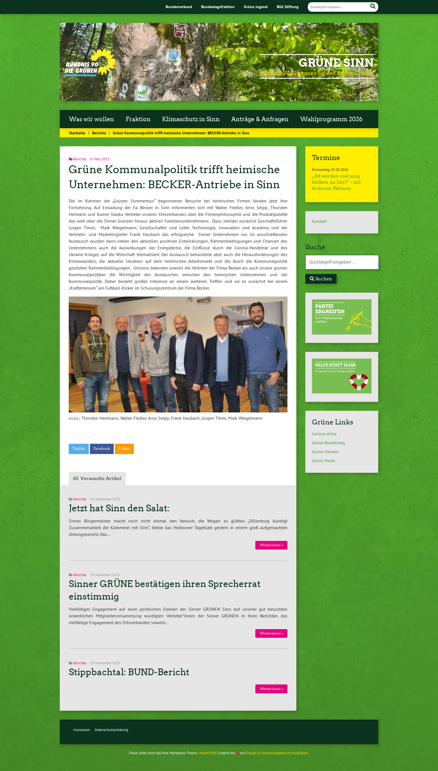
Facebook (101, 449)
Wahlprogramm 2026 (331, 119)
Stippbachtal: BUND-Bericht (129, 672)
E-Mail (124, 449)
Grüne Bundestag (328, 442)
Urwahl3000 (207, 753)
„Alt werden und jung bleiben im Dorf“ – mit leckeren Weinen (336, 182)
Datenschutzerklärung (111, 729)
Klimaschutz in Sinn (191, 119)
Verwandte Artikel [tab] (100, 478)
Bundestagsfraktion (218, 6)
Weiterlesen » (271, 545)
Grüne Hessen (325, 451)
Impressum (81, 729)
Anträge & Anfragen (260, 119)
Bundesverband (179, 6)
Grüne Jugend (256, 6)
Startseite (77, 132)
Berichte (99, 132)
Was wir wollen (91, 119)
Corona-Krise (324, 433)
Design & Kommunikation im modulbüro (277, 753)
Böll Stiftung (288, 6)
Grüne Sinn (336, 63)
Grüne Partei (323, 460)
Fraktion (138, 119)
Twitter (78, 449)
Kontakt (319, 221)
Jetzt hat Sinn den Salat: (119, 508)
